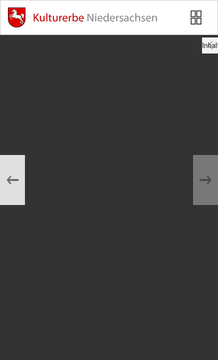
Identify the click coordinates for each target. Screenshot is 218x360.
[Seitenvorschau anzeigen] (196, 17)
